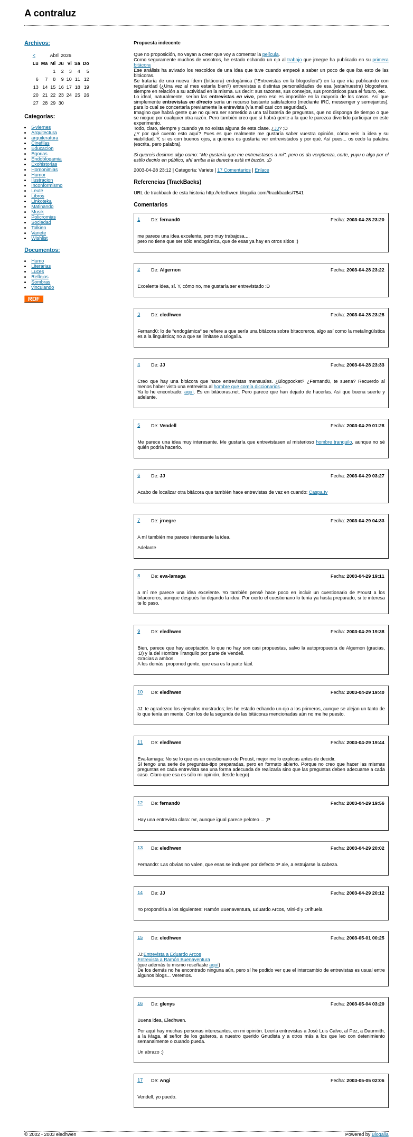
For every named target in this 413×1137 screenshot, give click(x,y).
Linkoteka (41, 201)
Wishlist (39, 238)
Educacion (42, 148)
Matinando (42, 206)
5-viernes (41, 127)
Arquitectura (44, 132)
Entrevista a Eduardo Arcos (172, 954)
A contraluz (50, 13)
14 (140, 892)
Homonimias (44, 169)
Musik (37, 211)
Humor (38, 174)
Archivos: (37, 43)
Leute (37, 190)
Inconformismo (46, 185)
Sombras (40, 282)
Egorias (39, 153)
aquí (189, 391)
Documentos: (42, 250)
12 (140, 802)
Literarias (41, 266)
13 (140, 847)
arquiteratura (44, 137)
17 (140, 1080)
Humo (37, 261)
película (270, 54)
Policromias (43, 217)
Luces (37, 271)
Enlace (262, 170)
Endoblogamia (46, 159)
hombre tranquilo (334, 442)
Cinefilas (40, 143)
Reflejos (40, 276)
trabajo (294, 59)
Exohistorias (44, 164)
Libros (37, 196)
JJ (276, 128)
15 (140, 937)
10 (140, 691)
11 (140, 742)
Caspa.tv (318, 492)
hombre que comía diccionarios (247, 386)
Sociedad (41, 222)
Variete (38, 233)
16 (140, 1003)
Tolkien (38, 227)
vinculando (42, 287)
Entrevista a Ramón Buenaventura (173, 959)
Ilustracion (42, 180)
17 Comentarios (234, 170)
